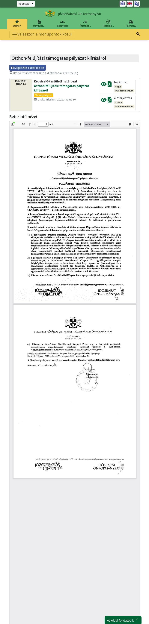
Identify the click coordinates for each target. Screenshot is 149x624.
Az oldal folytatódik (123, 619)
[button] (138, 35)
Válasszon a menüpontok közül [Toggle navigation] (42, 34)
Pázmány (131, 23)
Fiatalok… (108, 23)
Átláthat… (85, 23)
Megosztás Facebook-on (27, 68)
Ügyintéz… (39, 23)
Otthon (17, 23)
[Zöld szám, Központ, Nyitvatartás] (26, 4)
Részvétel (62, 23)
